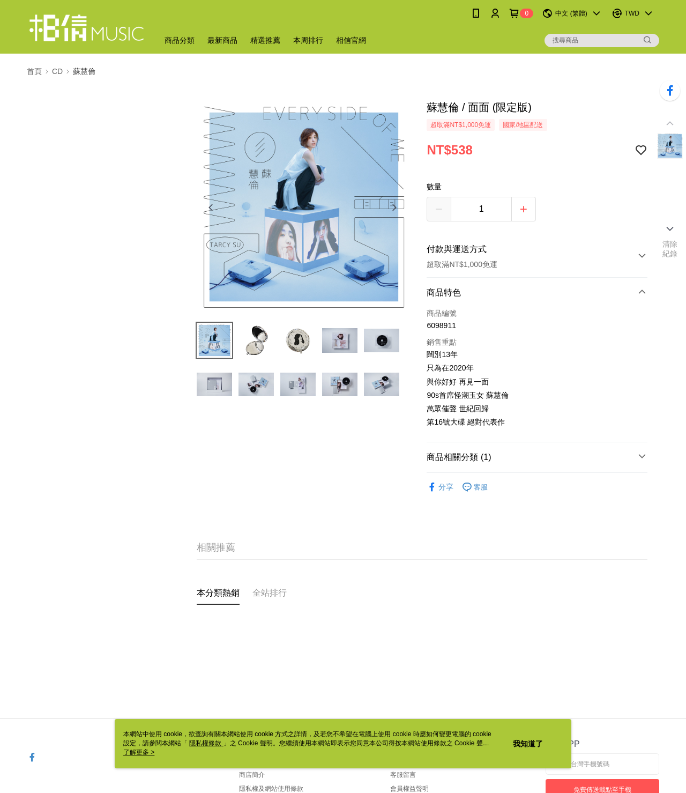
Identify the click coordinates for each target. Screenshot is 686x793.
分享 (440, 487)
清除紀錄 (670, 249)
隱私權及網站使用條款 (271, 788)
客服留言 (403, 775)
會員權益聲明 (409, 788)
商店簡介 (252, 775)
